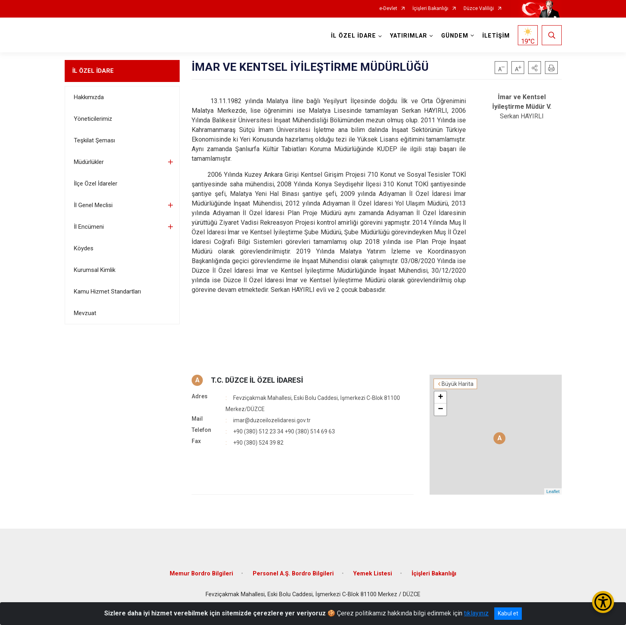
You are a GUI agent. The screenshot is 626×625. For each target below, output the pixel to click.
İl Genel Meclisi (93, 205)
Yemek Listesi (372, 573)
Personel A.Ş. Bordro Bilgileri (293, 573)
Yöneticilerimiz (93, 118)
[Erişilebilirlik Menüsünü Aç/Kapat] (603, 602)
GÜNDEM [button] (454, 35)
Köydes (83, 248)
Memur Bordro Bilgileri (201, 573)
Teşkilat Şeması (94, 140)
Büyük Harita (457, 384)
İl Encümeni (89, 226)
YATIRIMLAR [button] (408, 35)
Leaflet (552, 491)
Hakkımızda (89, 97)
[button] (534, 67)
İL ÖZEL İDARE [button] (353, 35)
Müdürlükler (89, 162)
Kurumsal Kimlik (94, 270)
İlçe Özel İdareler (95, 183)
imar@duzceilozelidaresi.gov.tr (272, 420)
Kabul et (508, 613)
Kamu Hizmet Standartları (107, 291)
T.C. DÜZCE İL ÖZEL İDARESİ (257, 380)
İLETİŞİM (496, 35)
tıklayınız (476, 613)
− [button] (440, 409)
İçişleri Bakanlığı (430, 8)
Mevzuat (85, 313)
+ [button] (440, 397)
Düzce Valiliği (479, 8)
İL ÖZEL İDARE (93, 70)
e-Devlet (388, 8)
